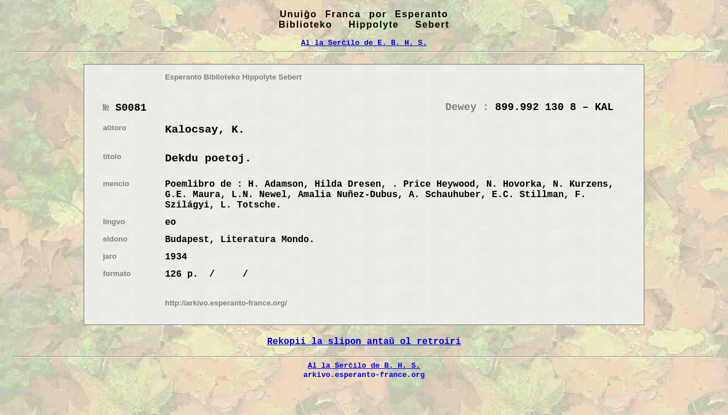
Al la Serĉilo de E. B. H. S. (364, 42)
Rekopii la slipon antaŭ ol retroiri (364, 342)
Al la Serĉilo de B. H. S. (363, 365)
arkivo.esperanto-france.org (364, 374)
